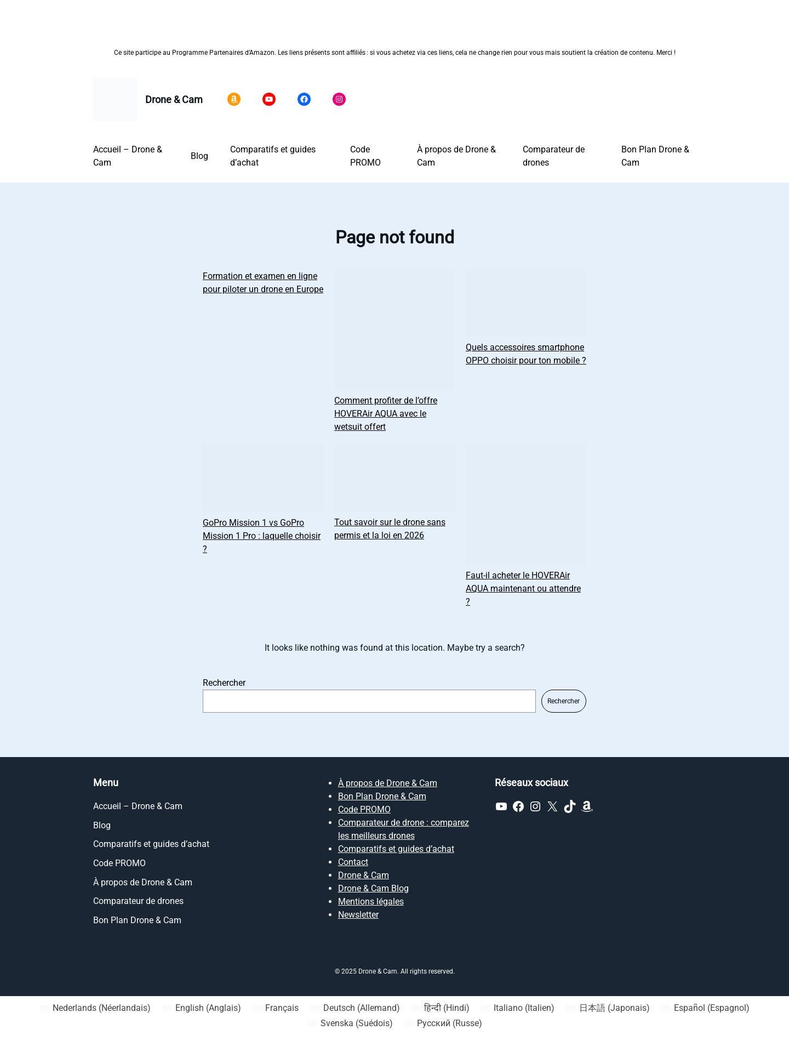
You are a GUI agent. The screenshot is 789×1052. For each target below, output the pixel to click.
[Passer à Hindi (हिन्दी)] (440, 1008)
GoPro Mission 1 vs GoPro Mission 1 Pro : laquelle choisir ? (262, 536)
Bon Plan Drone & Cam (382, 796)
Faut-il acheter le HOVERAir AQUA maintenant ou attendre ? (523, 588)
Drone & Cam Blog (373, 888)
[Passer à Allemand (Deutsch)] (354, 1008)
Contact (353, 862)
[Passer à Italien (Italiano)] (517, 1008)
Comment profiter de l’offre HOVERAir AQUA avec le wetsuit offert (385, 413)
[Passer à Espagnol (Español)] (705, 1008)
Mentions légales (371, 901)
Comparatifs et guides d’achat (396, 849)
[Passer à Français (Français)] (275, 1008)
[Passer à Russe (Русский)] (443, 1023)
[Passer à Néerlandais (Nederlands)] (95, 1008)
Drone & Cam (174, 99)
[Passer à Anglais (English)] (201, 1008)
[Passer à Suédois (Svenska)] (349, 1023)
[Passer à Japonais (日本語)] (607, 1008)
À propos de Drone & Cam (387, 783)
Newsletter (358, 914)
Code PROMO (364, 809)
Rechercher (224, 683)
